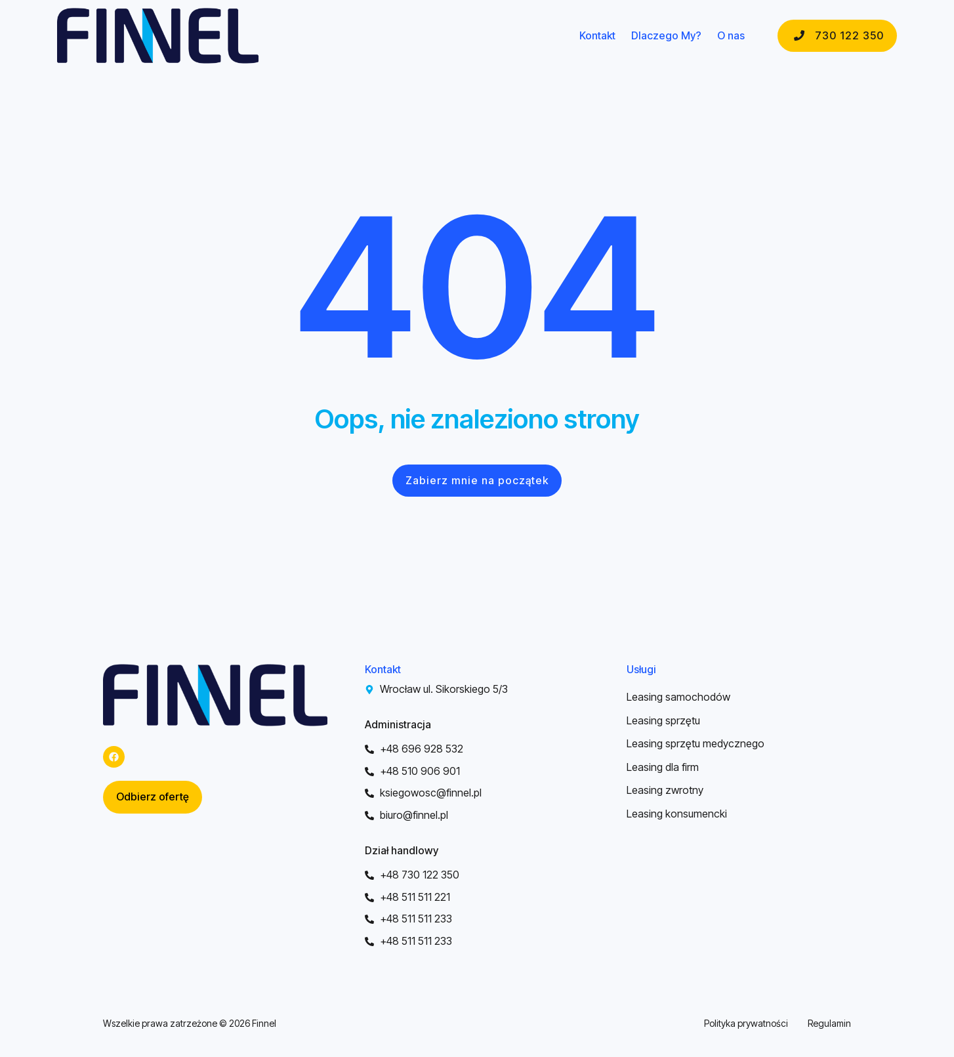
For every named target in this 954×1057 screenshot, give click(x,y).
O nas (731, 36)
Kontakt (597, 36)
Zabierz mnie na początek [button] (477, 480)
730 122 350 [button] (837, 35)
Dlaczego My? (666, 36)
